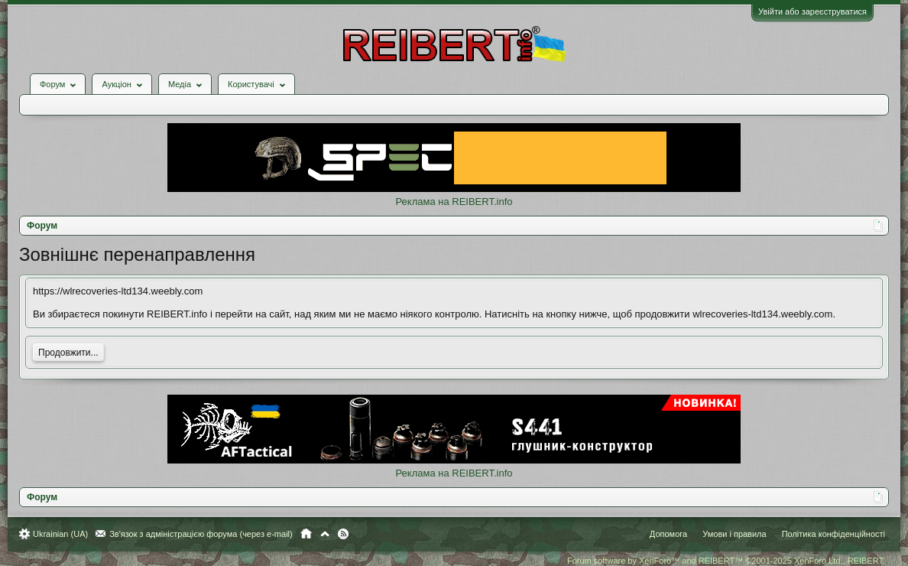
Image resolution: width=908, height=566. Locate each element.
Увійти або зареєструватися (812, 11)
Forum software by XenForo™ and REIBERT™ (726, 560)
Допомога (668, 533)
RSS (343, 534)
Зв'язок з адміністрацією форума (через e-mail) (201, 533)
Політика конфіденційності (833, 533)
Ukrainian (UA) (60, 533)
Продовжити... (68, 352)
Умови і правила (734, 533)
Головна (306, 534)
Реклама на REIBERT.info (453, 201)
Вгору (324, 534)
